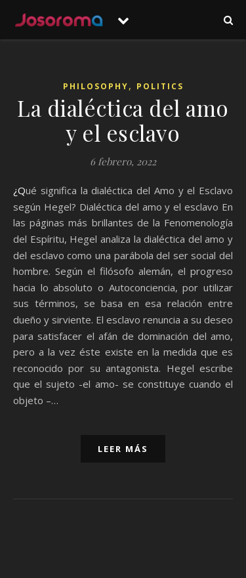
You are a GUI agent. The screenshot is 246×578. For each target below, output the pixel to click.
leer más (123, 449)
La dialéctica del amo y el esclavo (123, 120)
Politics (160, 86)
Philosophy (96, 86)
